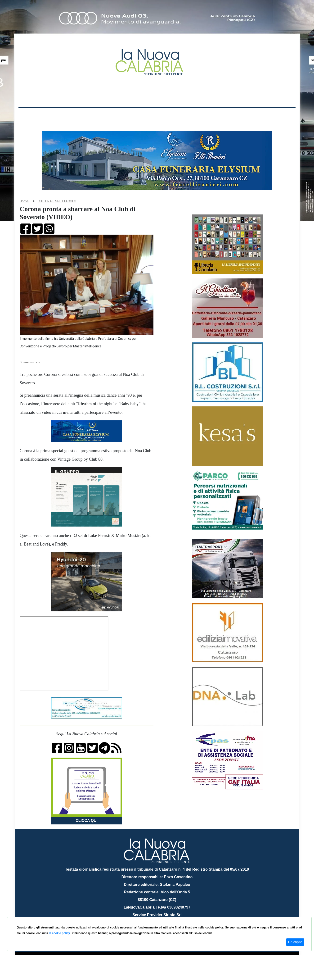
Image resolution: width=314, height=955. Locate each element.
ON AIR (277, 116)
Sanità (102, 116)
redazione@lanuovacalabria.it (167, 915)
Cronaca (68, 116)
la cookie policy (60, 933)
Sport (158, 116)
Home (30, 115)
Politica (86, 116)
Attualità (119, 116)
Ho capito (295, 942)
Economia (140, 116)
